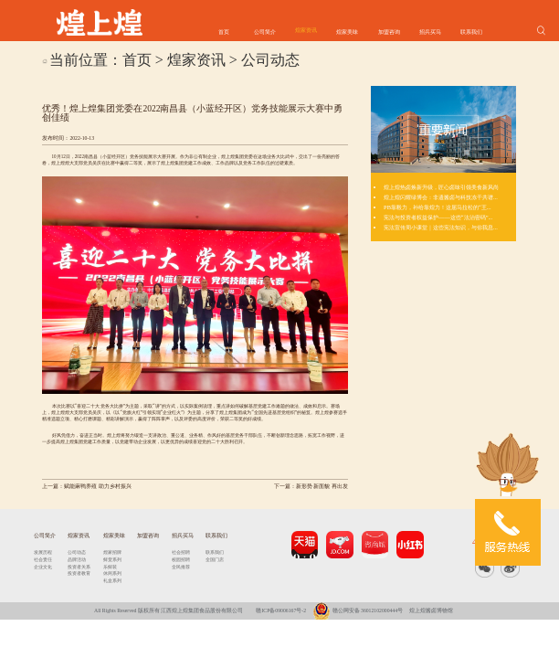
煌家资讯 (306, 30)
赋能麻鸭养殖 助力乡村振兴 (97, 486)
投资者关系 (79, 566)
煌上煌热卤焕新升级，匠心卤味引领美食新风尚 (441, 187)
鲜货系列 (112, 559)
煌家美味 (347, 31)
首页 (223, 31)
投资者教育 (79, 573)
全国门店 (215, 559)
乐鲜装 (110, 566)
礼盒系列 (112, 580)
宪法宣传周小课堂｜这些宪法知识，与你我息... (441, 227)
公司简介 (265, 31)
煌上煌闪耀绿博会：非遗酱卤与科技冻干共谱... (441, 197)
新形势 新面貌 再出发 (322, 486)
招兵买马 (430, 31)
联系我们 (471, 31)
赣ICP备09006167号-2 (281, 610)
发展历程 (43, 552)
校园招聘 (181, 559)
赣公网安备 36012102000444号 (357, 610)
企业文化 (43, 566)
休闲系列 (112, 573)
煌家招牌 (112, 552)
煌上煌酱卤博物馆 (431, 610)
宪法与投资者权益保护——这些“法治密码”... (438, 217)
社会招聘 (181, 552)
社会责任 (43, 559)
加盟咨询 (389, 31)
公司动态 (270, 60)
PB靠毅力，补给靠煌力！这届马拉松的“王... (437, 207)
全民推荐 (181, 566)
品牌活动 (77, 559)
